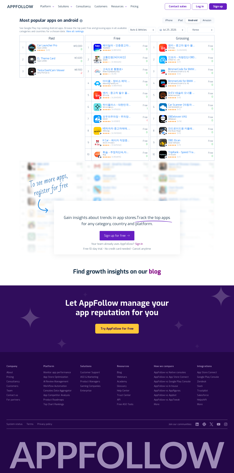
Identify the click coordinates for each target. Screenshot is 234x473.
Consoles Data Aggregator (57, 390)
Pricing (134, 6)
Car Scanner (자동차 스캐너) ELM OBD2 (182, 104)
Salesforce (203, 395)
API (118, 399)
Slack (200, 386)
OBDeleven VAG (177, 116)
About (9, 372)
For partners (13, 399)
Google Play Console (208, 377)
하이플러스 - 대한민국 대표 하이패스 (117, 104)
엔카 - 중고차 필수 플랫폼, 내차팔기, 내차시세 (117, 93)
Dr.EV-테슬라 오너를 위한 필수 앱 (182, 93)
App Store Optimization (55, 377)
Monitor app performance (57, 372)
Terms (29, 424)
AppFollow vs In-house (166, 386)
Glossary (122, 386)
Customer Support (90, 372)
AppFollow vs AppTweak (167, 399)
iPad (180, 20)
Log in (200, 6)
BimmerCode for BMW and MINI (182, 69)
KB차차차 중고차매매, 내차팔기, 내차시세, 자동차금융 (117, 128)
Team (9, 390)
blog (155, 272)
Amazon (207, 20)
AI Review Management (55, 381)
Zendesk (201, 381)
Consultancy (83, 6)
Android (192, 20)
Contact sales (178, 6)
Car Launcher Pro (47, 45)
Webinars (122, 377)
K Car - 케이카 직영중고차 (117, 140)
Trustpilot (202, 390)
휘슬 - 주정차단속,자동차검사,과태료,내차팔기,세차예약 (117, 152)
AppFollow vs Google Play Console (172, 381)
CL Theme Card (46, 58)
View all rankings (75, 31)
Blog (119, 372)
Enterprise (85, 390)
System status (14, 424)
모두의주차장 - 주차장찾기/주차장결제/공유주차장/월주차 (117, 116)
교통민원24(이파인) (114, 57)
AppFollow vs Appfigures (167, 390)
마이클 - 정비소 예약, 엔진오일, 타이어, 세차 (117, 81)
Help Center (123, 390)
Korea (201, 29)
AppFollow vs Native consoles (170, 372)
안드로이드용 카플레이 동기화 (182, 128)
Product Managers (90, 381)
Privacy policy (44, 424)
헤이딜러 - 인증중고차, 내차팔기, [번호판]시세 (117, 45)
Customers (101, 6)
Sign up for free (117, 236)
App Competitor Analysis (56, 395)
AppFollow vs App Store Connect (171, 377)
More (156, 404)
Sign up (218, 6)
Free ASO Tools (125, 404)
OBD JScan (174, 140)
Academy (122, 381)
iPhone (169, 20)
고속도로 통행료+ (113, 69)
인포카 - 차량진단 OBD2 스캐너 (182, 57)
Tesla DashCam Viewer (51, 70)
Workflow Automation (55, 386)
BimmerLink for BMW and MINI (182, 81)
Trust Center (124, 395)
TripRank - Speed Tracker (182, 152)
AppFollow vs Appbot (165, 395)
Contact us (12, 395)
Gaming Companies (90, 386)
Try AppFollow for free (117, 329)
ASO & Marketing (89, 377)
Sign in (139, 244)
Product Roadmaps (53, 399)
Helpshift (202, 399)
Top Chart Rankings (53, 404)
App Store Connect (207, 372)
